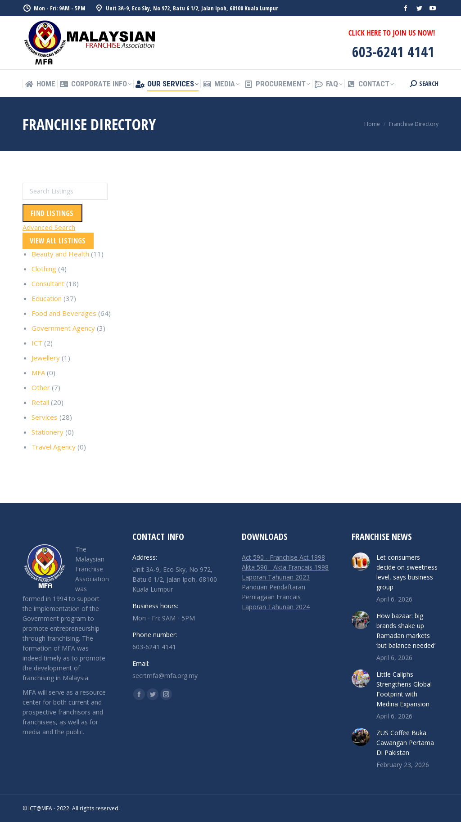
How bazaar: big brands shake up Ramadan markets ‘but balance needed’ (405, 630)
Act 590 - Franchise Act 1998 (283, 557)
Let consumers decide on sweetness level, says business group (407, 572)
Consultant (48, 283)
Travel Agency (54, 446)
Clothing (44, 268)
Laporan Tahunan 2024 (276, 606)
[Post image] (361, 561)
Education (47, 298)
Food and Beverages (64, 313)
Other (41, 387)
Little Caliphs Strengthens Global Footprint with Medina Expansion (404, 689)
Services (45, 417)
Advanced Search (49, 227)
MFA (38, 372)
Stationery (47, 431)
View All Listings (58, 241)
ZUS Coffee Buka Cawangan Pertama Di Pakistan (405, 742)
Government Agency (63, 327)
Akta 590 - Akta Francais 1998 (285, 567)
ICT (37, 342)
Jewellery (46, 357)
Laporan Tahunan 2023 (276, 577)
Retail (40, 402)
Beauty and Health (60, 253)
